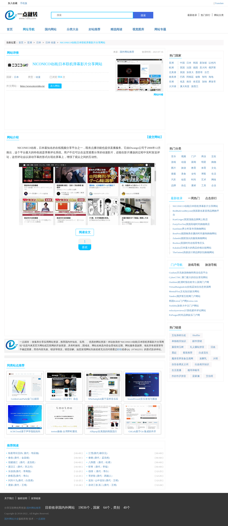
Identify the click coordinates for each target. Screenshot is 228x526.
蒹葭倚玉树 (178, 347)
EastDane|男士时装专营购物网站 (189, 228)
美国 (182, 72)
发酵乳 (203, 358)
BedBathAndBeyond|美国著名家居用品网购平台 (196, 212)
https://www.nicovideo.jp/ (32, 86)
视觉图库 (138, 29)
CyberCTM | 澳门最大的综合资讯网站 (188, 277)
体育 (203, 167)
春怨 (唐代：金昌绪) (18, 457)
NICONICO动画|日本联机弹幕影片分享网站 (82, 42)
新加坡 (203, 62)
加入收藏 (10, 3)
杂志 (183, 185)
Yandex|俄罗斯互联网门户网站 (184, 296)
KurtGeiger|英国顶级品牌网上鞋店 (190, 219)
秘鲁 (197, 76)
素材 (193, 185)
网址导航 (29, 29)
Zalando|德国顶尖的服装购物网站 (190, 238)
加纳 (204, 81)
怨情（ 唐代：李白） (99, 471)
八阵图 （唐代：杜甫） (100, 462)
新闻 (193, 162)
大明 (215, 358)
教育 (193, 167)
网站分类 (219, 15)
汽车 (173, 179)
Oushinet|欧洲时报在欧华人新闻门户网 (189, 282)
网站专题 (160, 29)
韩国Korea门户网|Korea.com (183, 301)
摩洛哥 (212, 81)
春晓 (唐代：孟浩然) (99, 457)
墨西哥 (199, 72)
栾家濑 (196, 376)
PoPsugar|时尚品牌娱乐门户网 (184, 315)
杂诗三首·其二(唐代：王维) (102, 485)
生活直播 (176, 370)
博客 (203, 173)
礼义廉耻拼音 (197, 347)
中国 (182, 62)
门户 (193, 156)
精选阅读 (116, 29)
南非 (189, 81)
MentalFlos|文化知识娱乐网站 (184, 291)
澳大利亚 (184, 86)
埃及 (182, 81)
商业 (203, 156)
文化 (213, 167)
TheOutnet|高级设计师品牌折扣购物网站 (193, 252)
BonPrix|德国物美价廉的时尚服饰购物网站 (195, 233)
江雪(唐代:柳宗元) (97, 453)
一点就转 (40, 518)
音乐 (173, 156)
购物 (213, 162)
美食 (183, 173)
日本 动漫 (50, 42)
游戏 (173, 162)
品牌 (173, 185)
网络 (213, 179)
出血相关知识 (202, 364)
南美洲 (172, 76)
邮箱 (119, 349)
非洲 (171, 81)
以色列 (212, 62)
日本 (39, 42)
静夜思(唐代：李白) (18, 475)
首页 (10, 29)
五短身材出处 (179, 335)
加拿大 (190, 72)
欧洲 (171, 67)
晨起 (174, 352)
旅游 (183, 167)
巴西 (182, 76)
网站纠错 (158, 94)
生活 (213, 173)
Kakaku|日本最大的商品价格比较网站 (192, 247)
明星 (203, 162)
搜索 (143, 15)
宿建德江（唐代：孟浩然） (22, 462)
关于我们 (9, 498)
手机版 (23, 3)
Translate (219, 3)
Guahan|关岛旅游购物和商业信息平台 (188, 272)
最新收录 (192, 15)
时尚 (193, 179)
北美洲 (172, 72)
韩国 (195, 62)
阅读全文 (85, 232)
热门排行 (205, 15)
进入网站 (55, 85)
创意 (183, 179)
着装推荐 (187, 352)
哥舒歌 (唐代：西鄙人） (101, 475)
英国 (182, 67)
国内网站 (50, 29)
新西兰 (194, 86)
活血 (213, 347)
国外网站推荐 (127, 51)
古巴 (206, 72)
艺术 (203, 179)
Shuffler (196, 335)
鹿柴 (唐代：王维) (17, 485)
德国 (195, 67)
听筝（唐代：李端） (99, 466)
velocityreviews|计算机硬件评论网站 (187, 310)
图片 (173, 167)
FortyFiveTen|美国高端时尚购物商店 (191, 224)
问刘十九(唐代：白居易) (21, 480)
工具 (203, 185)
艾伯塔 (209, 376)
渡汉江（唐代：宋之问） (21, 466)
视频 (183, 156)
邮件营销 (197, 341)
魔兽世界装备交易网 (182, 358)
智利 (204, 76)
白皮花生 (203, 352)
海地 (211, 76)
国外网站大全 (11, 518)
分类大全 (72, 29)
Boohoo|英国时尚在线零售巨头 (188, 243)
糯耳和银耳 (194, 370)
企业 (213, 185)
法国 (189, 67)
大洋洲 (172, 86)
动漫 (38, 77)
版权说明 (22, 498)
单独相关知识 (179, 341)
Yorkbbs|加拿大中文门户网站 (184, 305)
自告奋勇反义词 (180, 364)
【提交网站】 (154, 137)
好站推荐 (94, 29)
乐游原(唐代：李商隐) (19, 471)
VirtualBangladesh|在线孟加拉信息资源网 (190, 286)
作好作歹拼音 (179, 376)
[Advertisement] (84, 112)
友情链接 (36, 498)
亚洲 (30, 42)
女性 (193, 173)
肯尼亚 (196, 81)
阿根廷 (190, 76)
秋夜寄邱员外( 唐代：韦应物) (23, 453)
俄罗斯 (212, 67)
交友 (213, 156)
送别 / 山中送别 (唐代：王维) (103, 480)
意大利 (203, 67)
